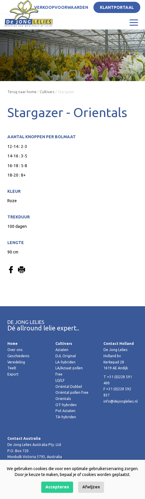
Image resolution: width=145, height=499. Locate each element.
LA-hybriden (65, 362)
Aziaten (61, 350)
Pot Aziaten (65, 411)
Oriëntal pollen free (71, 392)
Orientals (63, 399)
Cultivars (47, 92)
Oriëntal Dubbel (68, 386)
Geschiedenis (18, 356)
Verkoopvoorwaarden (61, 7)
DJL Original (65, 356)
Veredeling (16, 362)
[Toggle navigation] (133, 22)
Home (12, 343)
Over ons (15, 350)
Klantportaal (117, 7)
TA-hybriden (65, 417)
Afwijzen (91, 487)
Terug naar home (22, 92)
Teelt (11, 368)
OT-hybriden (66, 405)
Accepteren (57, 487)
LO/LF (60, 380)
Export (13, 374)
